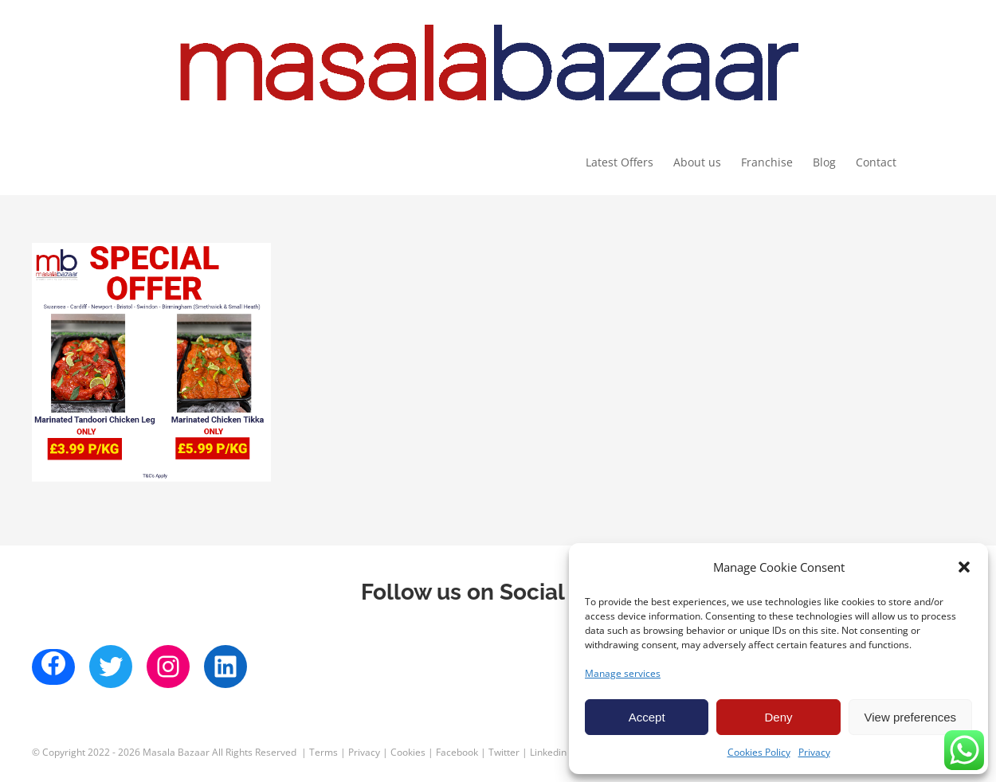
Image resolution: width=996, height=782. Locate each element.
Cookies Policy (758, 752)
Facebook (457, 753)
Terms (323, 753)
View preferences (911, 717)
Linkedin (548, 753)
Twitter (504, 753)
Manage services (623, 673)
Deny (778, 717)
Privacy (814, 752)
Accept (647, 717)
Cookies (407, 753)
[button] (964, 567)
